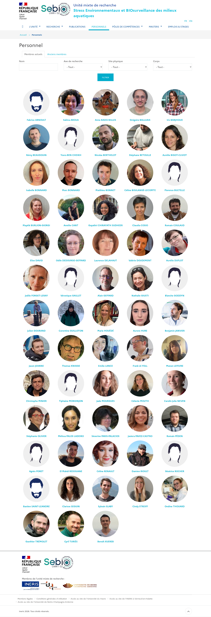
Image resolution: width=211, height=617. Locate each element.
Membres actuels (33, 54)
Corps (156, 61)
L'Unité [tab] (33, 26)
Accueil (23, 34)
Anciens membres (56, 54)
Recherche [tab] (53, 26)
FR (185, 20)
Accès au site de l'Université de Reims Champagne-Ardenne (45, 601)
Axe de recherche (73, 61)
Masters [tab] (154, 26)
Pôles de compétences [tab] (126, 26)
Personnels (99, 26)
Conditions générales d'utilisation (51, 598)
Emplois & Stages (178, 26)
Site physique (115, 61)
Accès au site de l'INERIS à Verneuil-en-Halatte (131, 598)
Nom (21, 61)
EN (190, 20)
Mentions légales (25, 598)
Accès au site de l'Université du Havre (88, 598)
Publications (77, 26)
